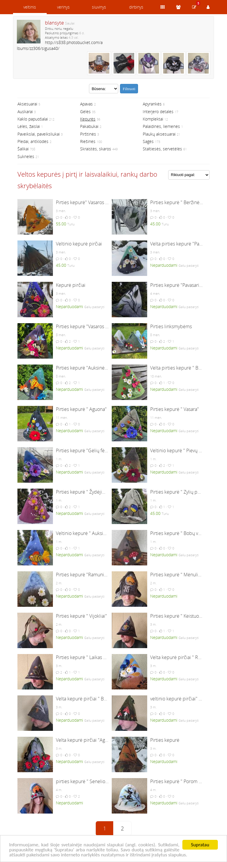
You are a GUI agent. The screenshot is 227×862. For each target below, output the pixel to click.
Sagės (148, 141)
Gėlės (85, 111)
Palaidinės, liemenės (161, 126)
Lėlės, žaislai (28, 126)
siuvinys (99, 7)
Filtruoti (129, 89)
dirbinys (136, 7)
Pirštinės (88, 134)
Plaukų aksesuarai (159, 134)
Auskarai (25, 111)
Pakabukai (89, 126)
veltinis (29, 7)
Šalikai (23, 149)
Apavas (86, 104)
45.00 (155, 224)
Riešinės (87, 141)
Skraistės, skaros (95, 149)
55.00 (61, 224)
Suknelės (25, 156)
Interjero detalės (158, 111)
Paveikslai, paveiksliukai (38, 134)
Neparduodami (163, 265)
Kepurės (87, 119)
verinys (63, 7)
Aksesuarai (27, 104)
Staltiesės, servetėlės (162, 149)
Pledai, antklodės (32, 141)
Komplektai (153, 119)
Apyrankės (152, 104)
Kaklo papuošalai (32, 119)
